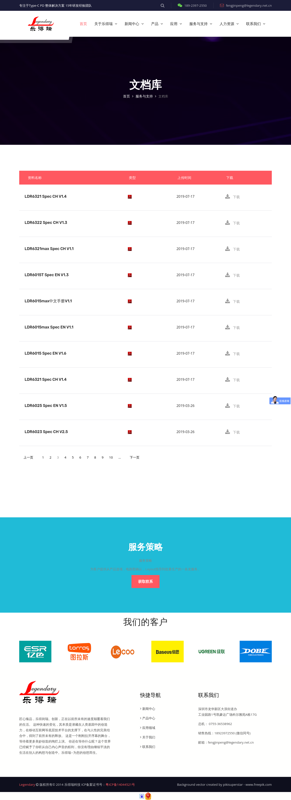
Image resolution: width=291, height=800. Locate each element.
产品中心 (148, 718)
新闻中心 (132, 24)
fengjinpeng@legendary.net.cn (246, 5)
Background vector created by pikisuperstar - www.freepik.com (224, 784)
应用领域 (148, 727)
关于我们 (148, 737)
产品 (154, 24)
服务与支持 (198, 24)
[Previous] (28, 457)
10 (111, 457)
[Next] (135, 457)
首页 (83, 24)
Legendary (27, 784)
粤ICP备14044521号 (120, 784)
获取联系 (145, 581)
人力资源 (227, 24)
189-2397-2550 (192, 5)
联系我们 (253, 24)
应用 (173, 24)
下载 (232, 196)
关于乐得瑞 (103, 24)
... (119, 457)
